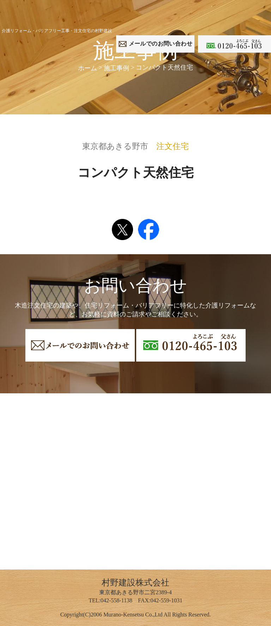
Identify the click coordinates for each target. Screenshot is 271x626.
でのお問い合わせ (160, 44)
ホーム (87, 68)
